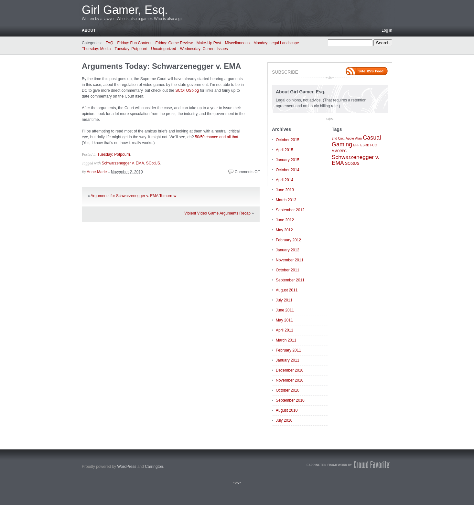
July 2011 (284, 300)
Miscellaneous (237, 43)
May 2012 (284, 230)
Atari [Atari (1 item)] (358, 138)
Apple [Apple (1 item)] (350, 138)
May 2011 (284, 320)
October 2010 (287, 390)
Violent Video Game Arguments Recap (217, 213)
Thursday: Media (96, 49)
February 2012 (288, 240)
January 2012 (287, 250)
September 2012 (290, 210)
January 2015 (287, 160)
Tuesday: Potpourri (130, 49)
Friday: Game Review (173, 43)
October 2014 (287, 170)
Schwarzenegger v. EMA (123, 163)
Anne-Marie (97, 172)
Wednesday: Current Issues (204, 49)
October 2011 (287, 270)
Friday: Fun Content (134, 43)
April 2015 (284, 150)
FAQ (109, 43)
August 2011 (286, 290)
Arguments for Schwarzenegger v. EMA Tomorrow (133, 196)
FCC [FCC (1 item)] (373, 145)
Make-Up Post (209, 43)
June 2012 (285, 220)
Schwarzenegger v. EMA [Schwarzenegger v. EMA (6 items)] (355, 160)
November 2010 (289, 380)
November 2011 (289, 260)
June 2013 (285, 190)
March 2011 (286, 340)
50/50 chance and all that (216, 137)
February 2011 (288, 350)
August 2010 (286, 410)
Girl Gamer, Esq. (125, 9)
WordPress (126, 466)
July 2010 (284, 420)
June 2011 (285, 310)
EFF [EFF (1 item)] (356, 145)
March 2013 (286, 200)
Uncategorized (163, 49)
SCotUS (153, 163)
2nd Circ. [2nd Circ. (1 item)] (338, 138)
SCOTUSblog (187, 90)
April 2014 (284, 180)
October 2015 (287, 140)
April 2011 (284, 330)
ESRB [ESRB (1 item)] (365, 145)
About (89, 30)
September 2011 (290, 280)
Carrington (154, 466)
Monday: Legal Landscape (276, 43)
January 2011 (287, 360)
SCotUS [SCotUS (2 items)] (352, 163)
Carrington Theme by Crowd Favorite (348, 464)
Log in (387, 30)
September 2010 (290, 400)
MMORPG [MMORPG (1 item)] (339, 151)
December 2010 (289, 370)
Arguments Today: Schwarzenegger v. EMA (161, 66)
